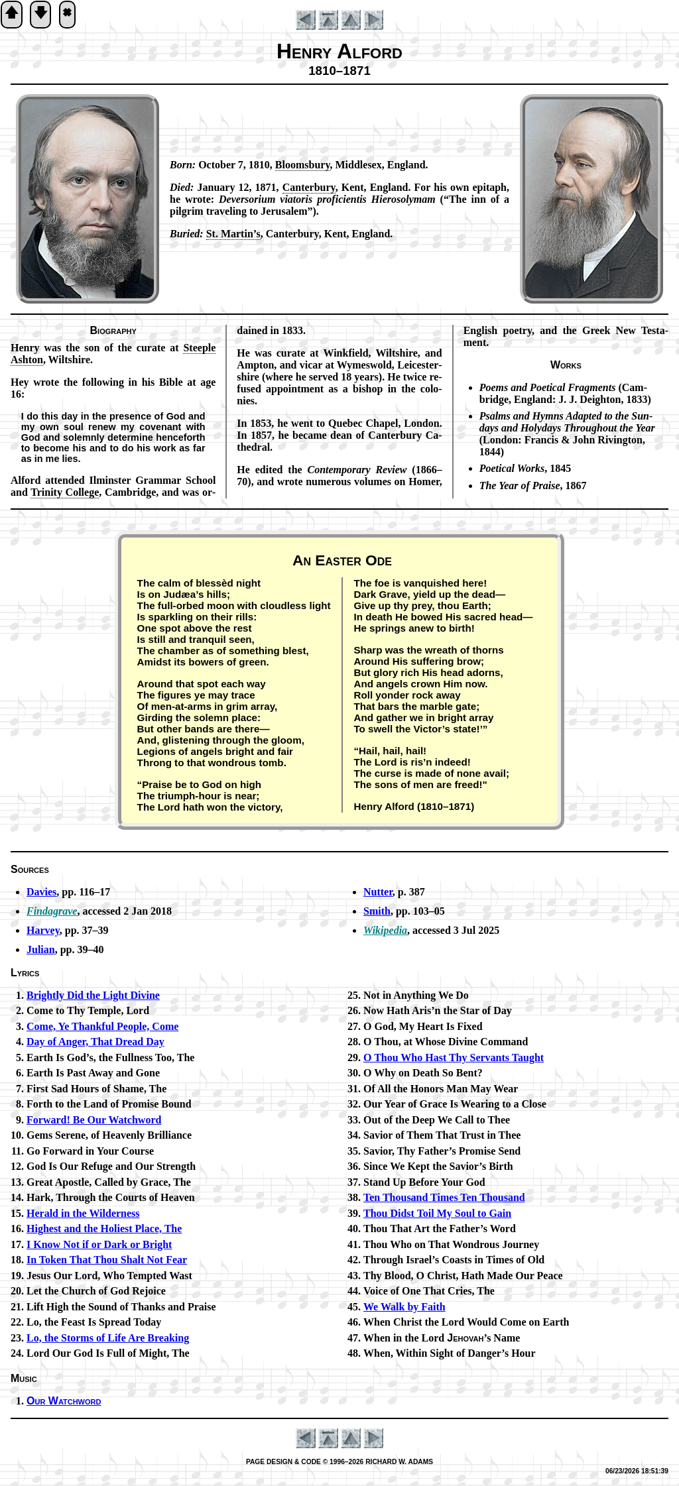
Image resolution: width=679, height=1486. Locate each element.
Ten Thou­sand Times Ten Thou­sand (444, 1197)
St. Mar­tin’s (233, 233)
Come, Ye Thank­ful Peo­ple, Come (102, 1026)
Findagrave (52, 911)
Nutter (378, 891)
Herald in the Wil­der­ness (83, 1213)
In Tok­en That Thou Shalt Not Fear (107, 1259)
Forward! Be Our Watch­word (94, 1119)
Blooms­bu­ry (302, 164)
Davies (41, 891)
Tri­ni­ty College (65, 492)
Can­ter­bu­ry (309, 187)
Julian (41, 949)
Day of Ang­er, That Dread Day (95, 1041)
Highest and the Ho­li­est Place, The (104, 1228)
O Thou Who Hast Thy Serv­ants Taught (453, 1057)
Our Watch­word (64, 1400)
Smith (377, 911)
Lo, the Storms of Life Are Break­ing (108, 1337)
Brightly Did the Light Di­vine (93, 995)
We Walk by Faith (404, 1306)
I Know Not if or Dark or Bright (99, 1244)
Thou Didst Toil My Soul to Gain (437, 1213)
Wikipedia (385, 930)
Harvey (43, 930)
